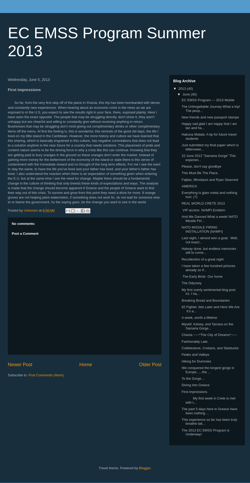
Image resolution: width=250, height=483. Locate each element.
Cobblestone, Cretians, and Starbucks (210, 348)
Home (85, 364)
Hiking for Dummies (196, 361)
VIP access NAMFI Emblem (203, 210)
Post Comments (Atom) (46, 375)
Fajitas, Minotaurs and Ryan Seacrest (210, 180)
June (187, 94)
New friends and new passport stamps (210, 117)
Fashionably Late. (195, 342)
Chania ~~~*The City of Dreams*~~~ (209, 335)
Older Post (150, 364)
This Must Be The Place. (200, 173)
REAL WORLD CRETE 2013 (203, 203)
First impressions (194, 392)
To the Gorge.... (193, 378)
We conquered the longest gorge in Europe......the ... (208, 370)
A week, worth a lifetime (199, 318)
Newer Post (20, 364)
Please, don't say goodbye (201, 166)
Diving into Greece (195, 385)
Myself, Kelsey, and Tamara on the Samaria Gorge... (207, 326)
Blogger (145, 468)
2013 (182, 89)
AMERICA (189, 186)
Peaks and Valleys (195, 355)
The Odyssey (192, 283)
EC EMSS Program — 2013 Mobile (208, 100)
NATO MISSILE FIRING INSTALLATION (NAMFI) (202, 229)
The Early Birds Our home (202, 276)
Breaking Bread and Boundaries (205, 300)
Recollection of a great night (202, 259)
